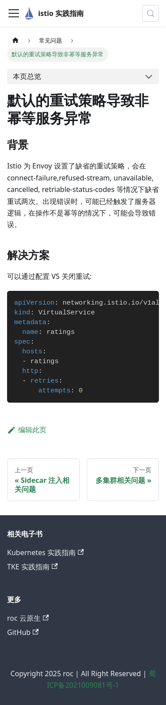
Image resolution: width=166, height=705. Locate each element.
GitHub (23, 632)
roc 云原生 (28, 618)
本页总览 (27, 76)
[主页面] (15, 40)
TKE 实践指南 (32, 567)
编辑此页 (26, 430)
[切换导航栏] (13, 13)
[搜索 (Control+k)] (150, 13)
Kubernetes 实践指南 (45, 552)
